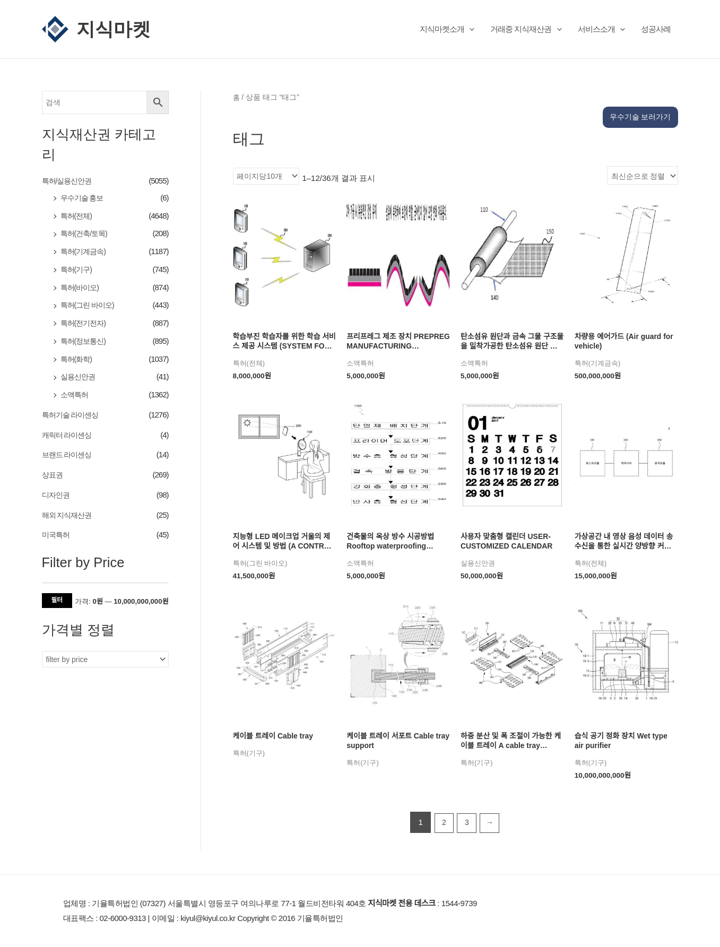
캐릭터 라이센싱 (69, 434)
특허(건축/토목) (85, 233)
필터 (57, 600)
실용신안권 (79, 376)
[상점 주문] (640, 158)
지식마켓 (113, 29)
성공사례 (656, 28)
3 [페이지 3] (467, 810)
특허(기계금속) (84, 251)
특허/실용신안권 (69, 180)
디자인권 (57, 495)
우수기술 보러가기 (638, 93)
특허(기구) (77, 269)
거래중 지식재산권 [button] (525, 28)
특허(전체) (77, 215)
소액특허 (75, 394)
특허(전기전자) (84, 323)
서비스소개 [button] (601, 28)
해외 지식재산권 (69, 514)
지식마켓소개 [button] (447, 28)
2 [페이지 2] (442, 810)
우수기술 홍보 (83, 198)
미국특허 (57, 535)
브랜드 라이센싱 (69, 454)
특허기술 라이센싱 (72, 415)
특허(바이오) (81, 287)
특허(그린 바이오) (89, 305)
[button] (469, 28)
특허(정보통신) (84, 341)
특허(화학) (77, 358)
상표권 (53, 475)
